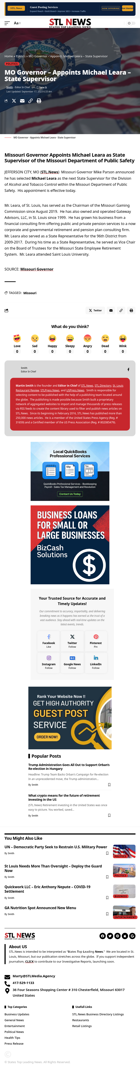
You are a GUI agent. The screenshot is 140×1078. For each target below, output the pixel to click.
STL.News (49, 172)
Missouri (29, 293)
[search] (119, 23)
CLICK (29, 961)
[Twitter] (72, 641)
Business (121, 896)
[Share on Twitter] (14, 101)
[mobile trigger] (8, 23)
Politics (20, 56)
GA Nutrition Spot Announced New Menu (40, 907)
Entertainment (125, 917)
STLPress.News (50, 390)
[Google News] (72, 662)
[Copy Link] (30, 101)
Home (9, 56)
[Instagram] (48, 662)
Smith (9, 87)
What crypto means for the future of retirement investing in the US (64, 797)
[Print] (39, 101)
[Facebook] (128, 370)
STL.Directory (103, 386)
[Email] (22, 101)
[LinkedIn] (95, 662)
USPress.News (75, 390)
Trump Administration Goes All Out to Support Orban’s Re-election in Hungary (69, 767)
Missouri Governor (36, 269)
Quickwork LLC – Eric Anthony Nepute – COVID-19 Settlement (47, 889)
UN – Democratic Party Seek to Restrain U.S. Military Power (56, 846)
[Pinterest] (95, 641)
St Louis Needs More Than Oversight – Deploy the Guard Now (53, 868)
